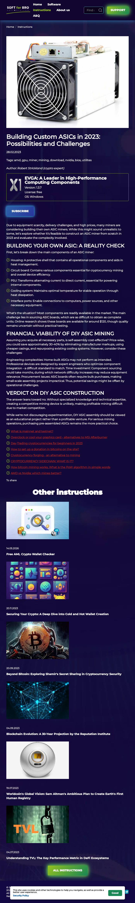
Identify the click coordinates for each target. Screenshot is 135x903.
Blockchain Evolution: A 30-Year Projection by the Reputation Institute (58, 734)
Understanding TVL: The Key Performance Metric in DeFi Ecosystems (57, 858)
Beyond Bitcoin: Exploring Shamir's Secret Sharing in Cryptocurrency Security (63, 674)
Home (37, 4)
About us (63, 10)
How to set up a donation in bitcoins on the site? (45, 449)
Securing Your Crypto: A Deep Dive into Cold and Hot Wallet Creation (57, 614)
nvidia (69, 160)
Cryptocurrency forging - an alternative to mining (45, 455)
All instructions (67, 870)
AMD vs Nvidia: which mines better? (36, 473)
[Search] (100, 10)
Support (118, 10)
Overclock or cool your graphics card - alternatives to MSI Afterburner (59, 437)
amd (17, 160)
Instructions (42, 10)
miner (33, 160)
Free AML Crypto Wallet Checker (30, 554)
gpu (25, 160)
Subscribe (20, 211)
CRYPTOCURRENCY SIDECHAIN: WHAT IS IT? (42, 461)
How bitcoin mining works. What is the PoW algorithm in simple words (60, 467)
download (57, 160)
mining (43, 160)
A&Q (36, 15)
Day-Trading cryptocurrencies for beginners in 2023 (46, 443)
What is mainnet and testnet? (32, 431)
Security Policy (21, 895)
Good (115, 893)
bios (78, 160)
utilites (87, 160)
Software (54, 4)
